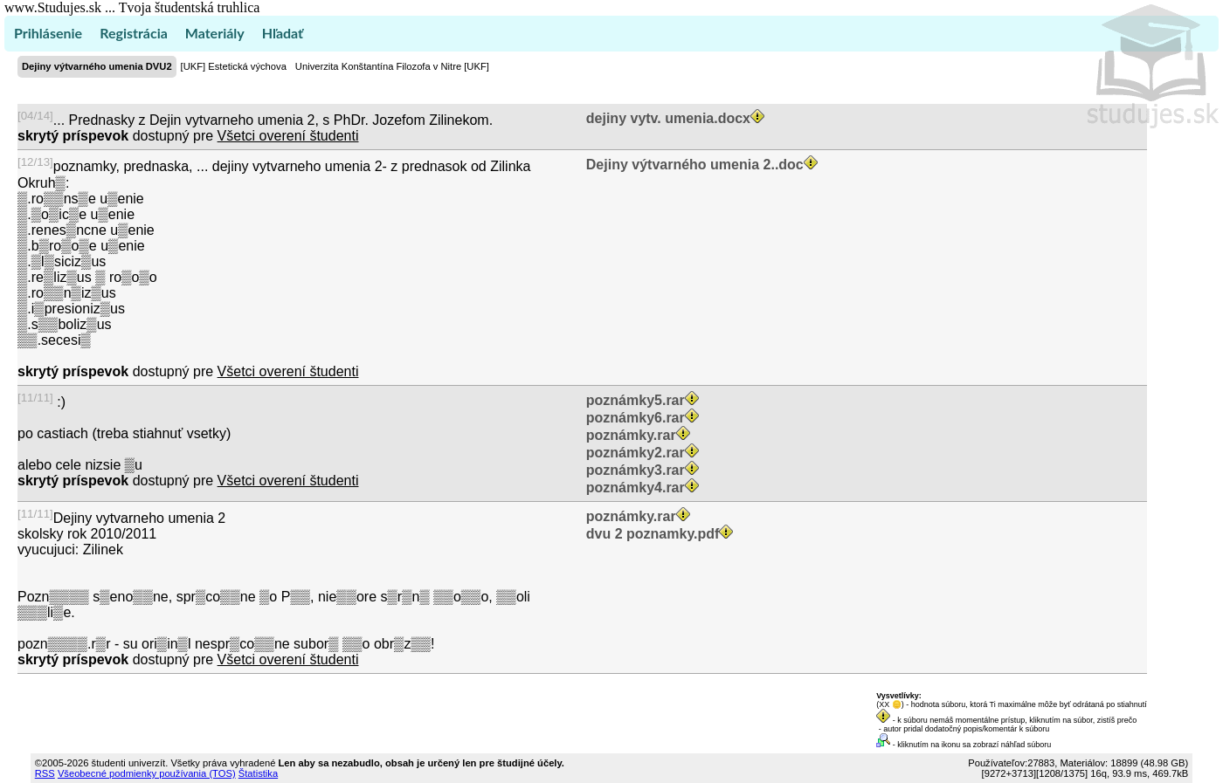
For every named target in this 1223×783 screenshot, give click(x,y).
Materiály (215, 32)
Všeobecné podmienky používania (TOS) (147, 773)
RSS (45, 773)
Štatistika (258, 773)
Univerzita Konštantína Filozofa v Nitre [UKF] (392, 66)
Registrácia (134, 32)
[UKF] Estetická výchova (234, 66)
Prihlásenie (48, 32)
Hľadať (282, 32)
